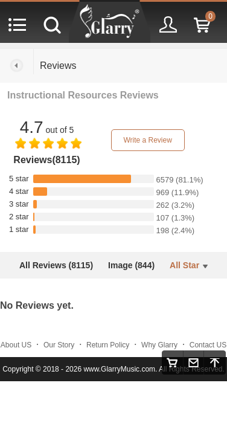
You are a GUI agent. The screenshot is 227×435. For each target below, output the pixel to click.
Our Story (58, 345)
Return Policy (107, 345)
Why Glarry (159, 345)
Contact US (208, 345)
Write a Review (147, 140)
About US (16, 345)
